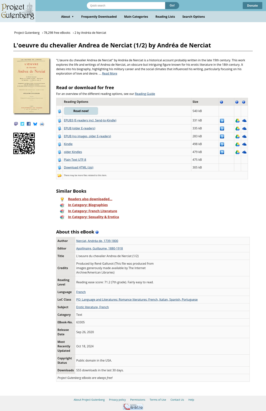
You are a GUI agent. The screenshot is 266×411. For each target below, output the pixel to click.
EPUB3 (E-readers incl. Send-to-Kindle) (90, 120)
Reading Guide (145, 94)
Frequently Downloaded (99, 17)
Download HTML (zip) (78, 167)
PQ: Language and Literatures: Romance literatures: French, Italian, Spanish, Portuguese (137, 299)
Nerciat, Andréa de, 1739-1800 (97, 241)
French (81, 292)
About (67, 16)
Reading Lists (165, 17)
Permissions (137, 399)
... (108, 73)
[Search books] (126, 5)
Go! (172, 5)
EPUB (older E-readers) (79, 128)
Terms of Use (158, 399)
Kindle (68, 144)
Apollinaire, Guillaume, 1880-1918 (99, 248)
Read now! (81, 111)
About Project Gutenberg (89, 399)
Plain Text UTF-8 (75, 160)
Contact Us (177, 399)
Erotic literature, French (92, 307)
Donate (252, 6)
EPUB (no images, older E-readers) (87, 136)
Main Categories (136, 17)
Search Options (193, 17)
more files (82, 175)
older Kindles (73, 152)
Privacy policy (117, 399)
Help (191, 399)
